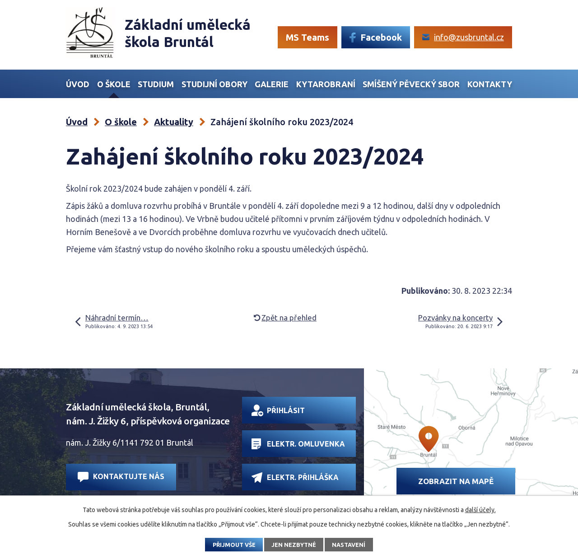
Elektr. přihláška (295, 477)
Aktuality (173, 122)
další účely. (480, 509)
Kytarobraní (325, 84)
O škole (114, 84)
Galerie (272, 84)
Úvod (77, 84)
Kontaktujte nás (121, 477)
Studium (156, 84)
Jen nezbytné (293, 544)
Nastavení (348, 544)
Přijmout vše (234, 544)
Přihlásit (278, 410)
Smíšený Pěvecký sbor (411, 84)
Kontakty (489, 84)
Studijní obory (214, 84)
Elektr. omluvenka (298, 443)
